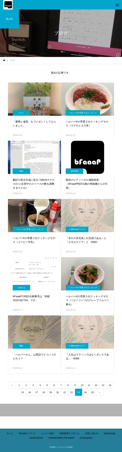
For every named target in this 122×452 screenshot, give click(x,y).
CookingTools (36, 437)
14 (110, 385)
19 (50, 392)
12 (96, 385)
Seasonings (109, 433)
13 (103, 385)
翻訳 (21, 171)
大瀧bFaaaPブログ (77, 229)
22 (71, 392)
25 (92, 392)
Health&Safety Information (61, 437)
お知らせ (21, 287)
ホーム (10, 433)
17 (36, 392)
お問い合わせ (91, 433)
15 (22, 392)
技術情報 (74, 171)
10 (82, 385)
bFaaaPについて (27, 433)
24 (85, 392)
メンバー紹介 (47, 433)
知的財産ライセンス (70, 433)
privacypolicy (86, 437)
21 (64, 392)
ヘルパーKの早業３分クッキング (83, 113)
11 (89, 385)
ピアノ (21, 113)
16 (29, 392)
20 (57, 392)
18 (43, 392)
